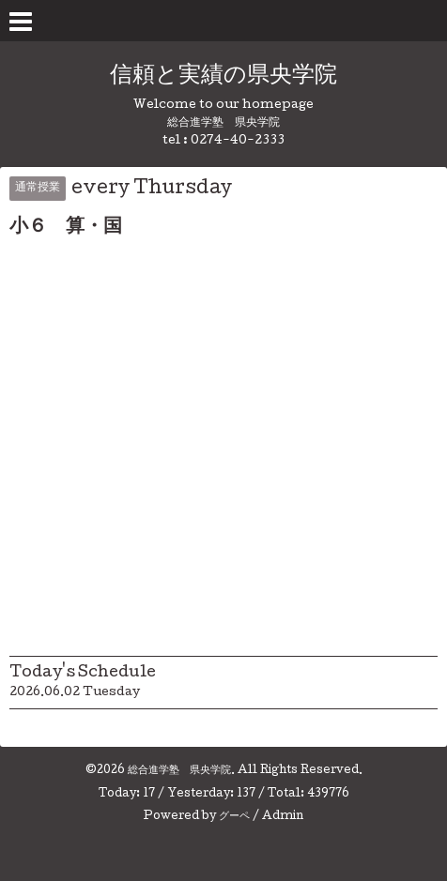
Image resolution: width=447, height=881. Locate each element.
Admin (282, 817)
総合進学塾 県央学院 (179, 771)
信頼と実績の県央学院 (223, 76)
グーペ (234, 817)
